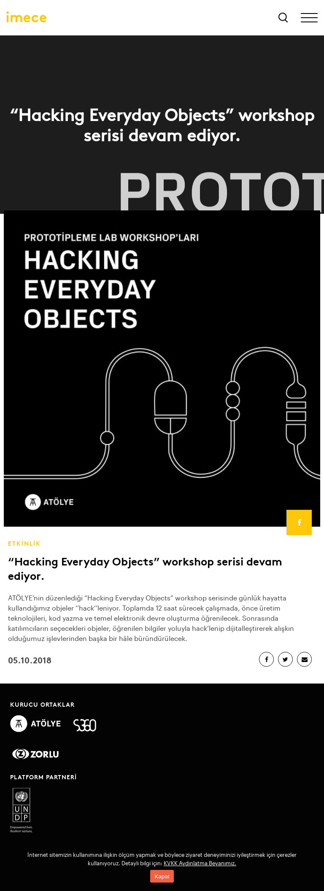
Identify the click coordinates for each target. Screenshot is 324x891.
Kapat (161, 876)
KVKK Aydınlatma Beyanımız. (200, 863)
